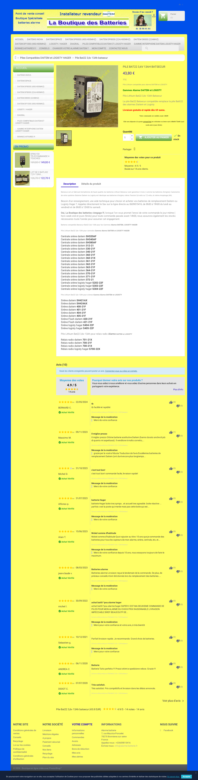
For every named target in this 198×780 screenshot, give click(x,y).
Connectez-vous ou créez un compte (121, 371)
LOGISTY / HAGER (58, 44)
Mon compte (99, 48)
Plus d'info (178, 389)
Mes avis (76, 753)
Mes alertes (77, 756)
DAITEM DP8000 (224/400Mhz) (114, 39)
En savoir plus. (173, 777)
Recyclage (18, 741)
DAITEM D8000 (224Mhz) (146, 39)
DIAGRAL (74, 44)
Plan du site (48, 757)
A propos (47, 738)
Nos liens (47, 749)
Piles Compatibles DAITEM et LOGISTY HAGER (106, 44)
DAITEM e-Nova (35, 39)
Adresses (76, 745)
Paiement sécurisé (51, 742)
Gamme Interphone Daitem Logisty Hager (157, 44)
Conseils (44, 48)
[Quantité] (126, 137)
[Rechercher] (160, 48)
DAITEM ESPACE (54, 39)
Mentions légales (51, 734)
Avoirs (75, 741)
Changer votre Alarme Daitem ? (71, 48)
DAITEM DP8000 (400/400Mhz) (80, 39)
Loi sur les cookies (21, 745)
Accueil (19, 39)
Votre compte (82, 724)
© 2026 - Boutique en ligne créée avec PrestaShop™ (37, 768)
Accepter (186, 777)
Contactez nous (118, 48)
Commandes (78, 737)
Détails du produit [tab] (91, 183)
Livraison (47, 730)
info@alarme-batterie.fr (126, 746)
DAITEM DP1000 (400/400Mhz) (30, 44)
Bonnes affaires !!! (25, 48)
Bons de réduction (80, 749)
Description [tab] (69, 183)
